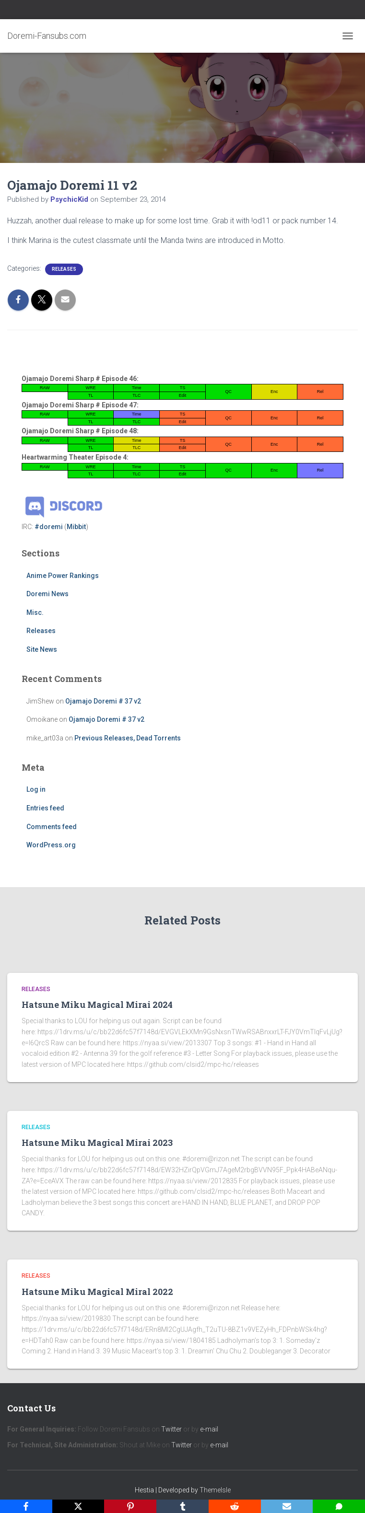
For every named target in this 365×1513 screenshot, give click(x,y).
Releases (64, 269)
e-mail (209, 1429)
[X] (78, 1506)
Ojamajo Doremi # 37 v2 (103, 701)
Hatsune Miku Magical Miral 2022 (97, 1291)
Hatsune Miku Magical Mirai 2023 (97, 1142)
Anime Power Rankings (62, 575)
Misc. (35, 612)
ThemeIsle (215, 1490)
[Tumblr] (182, 1506)
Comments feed (51, 827)
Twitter (171, 1429)
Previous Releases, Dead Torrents (127, 738)
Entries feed (45, 808)
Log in (36, 789)
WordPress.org (51, 845)
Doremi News (47, 594)
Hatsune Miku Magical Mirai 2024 (97, 1004)
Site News (41, 649)
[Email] (287, 1506)
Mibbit (76, 527)
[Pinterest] (130, 1506)
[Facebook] (26, 1506)
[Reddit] (235, 1506)
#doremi (49, 527)
